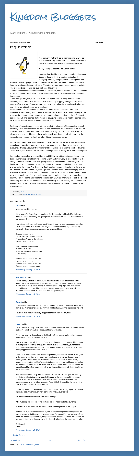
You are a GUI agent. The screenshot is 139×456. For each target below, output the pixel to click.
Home (49, 440)
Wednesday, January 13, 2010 (28, 270)
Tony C (19, 302)
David (18, 206)
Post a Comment (19, 435)
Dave (25, 194)
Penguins (31, 194)
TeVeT (22, 192)
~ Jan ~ (19, 324)
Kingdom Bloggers (53, 17)
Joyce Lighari (21, 277)
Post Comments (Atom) (30, 444)
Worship (38, 194)
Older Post (82, 440)
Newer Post (15, 440)
